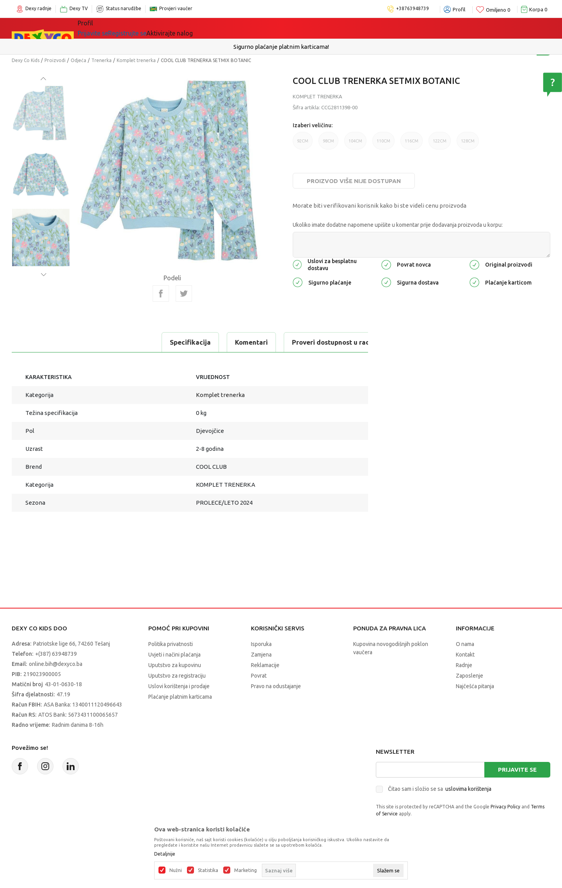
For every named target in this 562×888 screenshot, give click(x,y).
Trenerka (101, 60)
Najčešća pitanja (475, 686)
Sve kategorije (109, 28)
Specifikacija (44, 342)
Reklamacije (265, 665)
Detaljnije (164, 854)
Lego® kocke (205, 28)
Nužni (175, 870)
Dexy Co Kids (25, 60)
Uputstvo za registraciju (177, 676)
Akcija (249, 28)
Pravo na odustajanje (276, 686)
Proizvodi (55, 60)
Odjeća (78, 60)
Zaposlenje (469, 676)
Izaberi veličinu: (313, 125)
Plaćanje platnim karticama (180, 697)
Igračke (159, 28)
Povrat (259, 676)
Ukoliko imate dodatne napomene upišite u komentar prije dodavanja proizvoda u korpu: (398, 225)
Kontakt (465, 654)
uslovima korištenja (468, 789)
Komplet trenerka (136, 60)
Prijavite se (517, 769)
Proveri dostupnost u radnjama (195, 342)
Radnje (464, 665)
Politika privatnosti (170, 644)
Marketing (245, 870)
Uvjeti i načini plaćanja (174, 654)
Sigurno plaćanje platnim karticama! (281, 46)
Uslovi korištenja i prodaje (179, 686)
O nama (465, 644)
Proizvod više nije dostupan (354, 181)
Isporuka (261, 644)
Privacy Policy (505, 806)
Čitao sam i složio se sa (439, 789)
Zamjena (261, 654)
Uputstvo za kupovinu (174, 665)
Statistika (208, 870)
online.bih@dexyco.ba (55, 664)
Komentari (105, 342)
